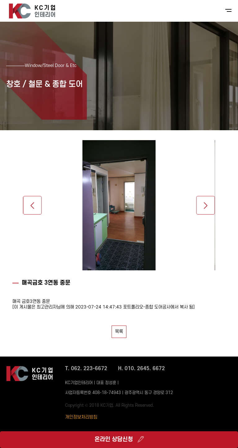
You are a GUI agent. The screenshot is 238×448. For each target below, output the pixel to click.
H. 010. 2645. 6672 (141, 368)
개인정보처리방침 (81, 417)
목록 (119, 331)
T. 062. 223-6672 (86, 368)
